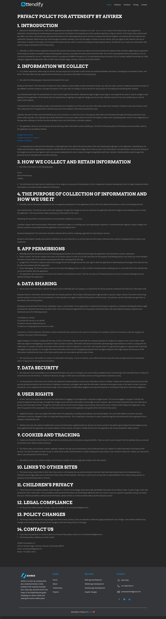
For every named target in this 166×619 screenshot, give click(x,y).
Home (109, 5)
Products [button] (127, 5)
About (55, 584)
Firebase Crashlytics (24, 140)
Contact (144, 5)
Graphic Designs (91, 592)
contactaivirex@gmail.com (131, 592)
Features (117, 5)
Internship (125, 580)
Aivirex (90, 612)
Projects (56, 592)
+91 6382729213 (127, 586)
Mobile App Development (94, 584)
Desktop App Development (95, 588)
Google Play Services (25, 135)
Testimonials (57, 588)
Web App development (93, 580)
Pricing (135, 5)
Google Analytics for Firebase (28, 138)
